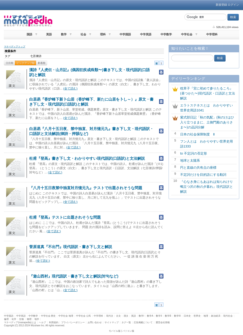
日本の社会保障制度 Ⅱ (197, 134)
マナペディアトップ (14, 46)
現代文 (109, 316)
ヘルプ (42, 322)
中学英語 (145, 34)
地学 (36, 319)
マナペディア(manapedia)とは (20, 322)
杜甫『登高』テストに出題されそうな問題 (65, 217)
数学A (150, 316)
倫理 (6, 319)
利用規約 (53, 322)
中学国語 (125, 34)
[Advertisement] (118, 21)
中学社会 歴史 (48, 316)
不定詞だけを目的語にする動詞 (203, 174)
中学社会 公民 (83, 316)
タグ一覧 (126, 322)
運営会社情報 (163, 322)
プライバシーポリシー (73, 322)
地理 (205, 316)
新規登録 (221, 4)
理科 (103, 34)
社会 (83, 34)
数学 (64, 34)
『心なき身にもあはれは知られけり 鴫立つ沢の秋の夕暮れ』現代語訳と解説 (208, 186)
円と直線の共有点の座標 (198, 167)
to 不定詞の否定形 (193, 153)
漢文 (126, 316)
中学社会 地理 (65, 316)
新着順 (41, 62)
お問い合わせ (95, 322)
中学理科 (212, 34)
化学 (14, 319)
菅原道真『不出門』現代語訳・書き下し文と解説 (70, 247)
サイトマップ (112, 322)
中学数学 (166, 34)
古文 (118, 316)
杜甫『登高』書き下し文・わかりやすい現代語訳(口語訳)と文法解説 (87, 158)
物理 (29, 319)
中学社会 (186, 34)
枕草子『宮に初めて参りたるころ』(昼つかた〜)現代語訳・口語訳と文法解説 (207, 93)
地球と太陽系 (190, 160)
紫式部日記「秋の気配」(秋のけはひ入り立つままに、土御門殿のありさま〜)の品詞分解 (207, 122)
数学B (168, 316)
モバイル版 (115, 331)
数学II (159, 316)
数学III (177, 316)
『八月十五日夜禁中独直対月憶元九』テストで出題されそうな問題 (85, 188)
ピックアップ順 (25, 62)
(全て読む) (70, 88)
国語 (29, 34)
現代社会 (228, 316)
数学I (141, 316)
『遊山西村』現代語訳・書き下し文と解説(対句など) (73, 276)
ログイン (233, 4)
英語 (49, 34)
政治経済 (215, 316)
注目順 (9, 62)
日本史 (187, 316)
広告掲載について (143, 322)
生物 (21, 319)
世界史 (197, 316)
